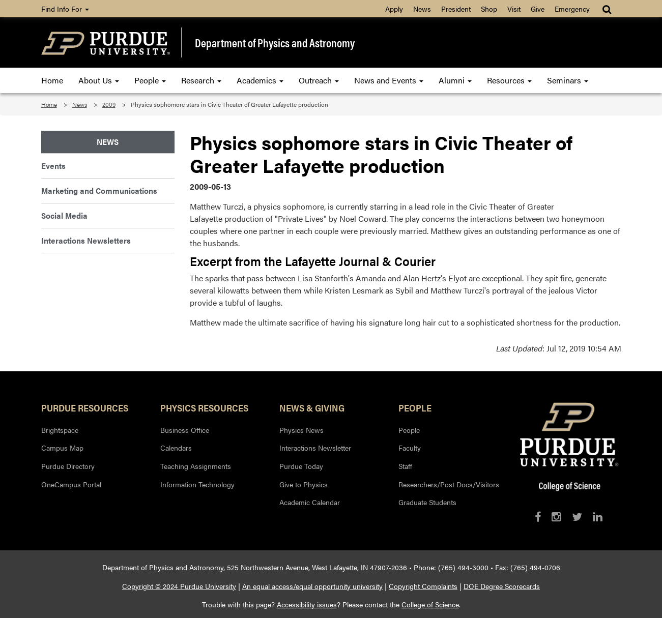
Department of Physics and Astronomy (275, 43)
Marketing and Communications (99, 190)
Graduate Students (427, 502)
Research (201, 80)
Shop (489, 9)
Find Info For (65, 9)
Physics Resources (204, 407)
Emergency (572, 9)
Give (537, 9)
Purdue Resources (84, 407)
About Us (98, 80)
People (150, 80)
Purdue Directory (68, 466)
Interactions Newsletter (315, 448)
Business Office (184, 430)
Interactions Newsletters (86, 240)
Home (52, 80)
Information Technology (197, 484)
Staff (405, 466)
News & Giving (311, 407)
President (456, 9)
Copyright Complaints (423, 586)
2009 (109, 104)
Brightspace (59, 430)
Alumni (455, 80)
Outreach (319, 80)
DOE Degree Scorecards (502, 586)
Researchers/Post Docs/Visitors (448, 484)
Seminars (567, 80)
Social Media (64, 215)
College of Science (430, 604)
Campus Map (62, 448)
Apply (394, 9)
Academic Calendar (309, 502)
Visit (514, 9)
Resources (509, 80)
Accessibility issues (307, 604)
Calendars (176, 448)
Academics (260, 80)
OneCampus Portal (71, 484)
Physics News (301, 430)
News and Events (388, 80)
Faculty (409, 448)
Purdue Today (301, 466)
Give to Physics (303, 484)
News (422, 9)
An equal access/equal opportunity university (312, 586)
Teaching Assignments (195, 466)
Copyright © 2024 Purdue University (179, 586)
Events (53, 165)
